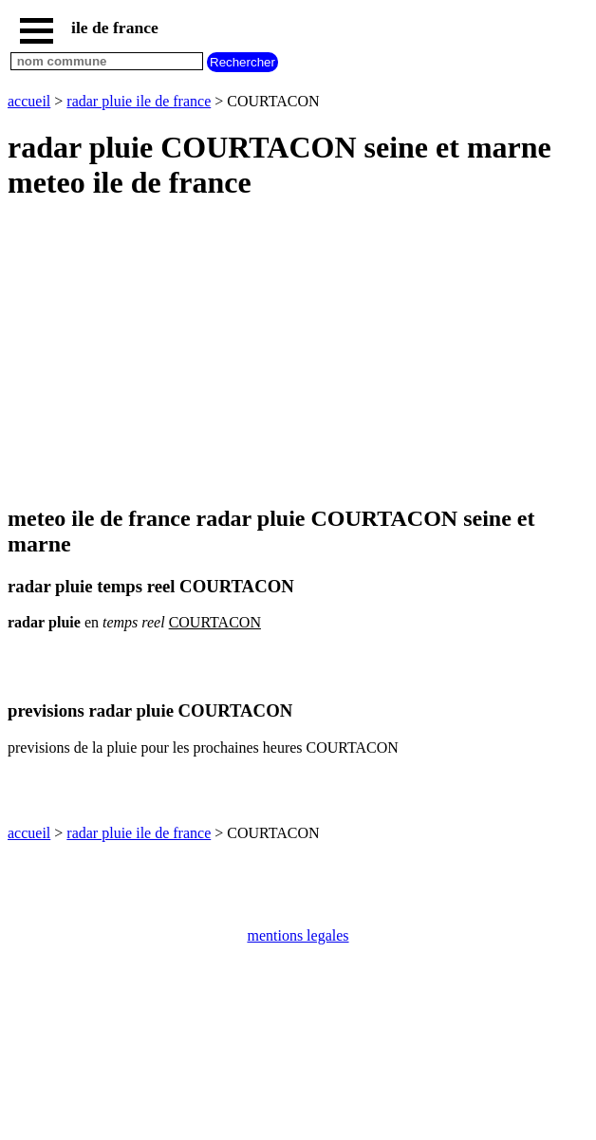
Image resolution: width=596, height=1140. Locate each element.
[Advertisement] (298, 354)
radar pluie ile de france (138, 101)
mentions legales (297, 935)
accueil (29, 101)
